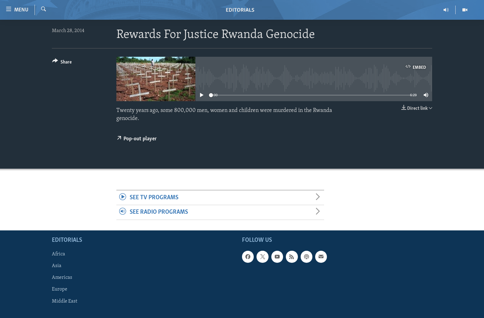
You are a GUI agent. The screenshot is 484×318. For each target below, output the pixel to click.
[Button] (62, 63)
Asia (56, 265)
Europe (59, 289)
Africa (58, 254)
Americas (62, 277)
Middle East (64, 301)
